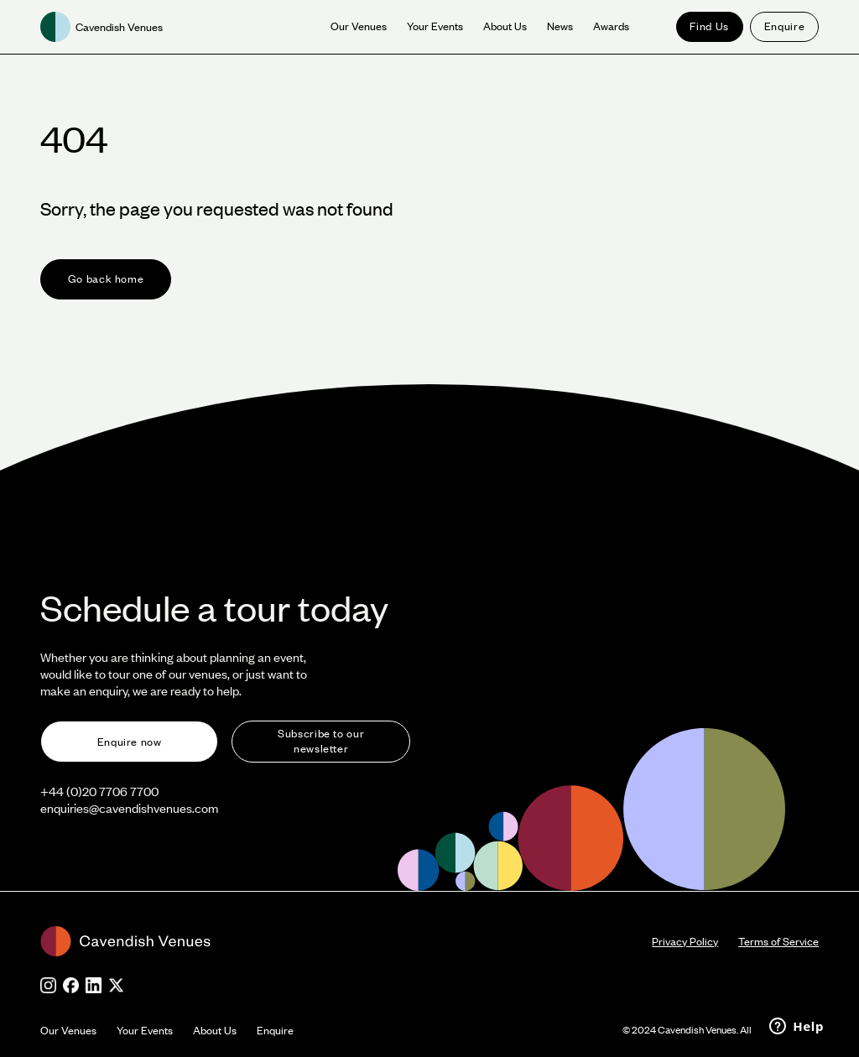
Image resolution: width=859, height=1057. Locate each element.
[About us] (505, 27)
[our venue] (359, 27)
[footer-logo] (346, 941)
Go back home (106, 278)
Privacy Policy (685, 941)
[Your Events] (435, 27)
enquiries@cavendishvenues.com (129, 807)
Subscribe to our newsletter (321, 741)
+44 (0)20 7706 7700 (99, 791)
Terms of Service (778, 941)
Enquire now (129, 741)
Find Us (709, 26)
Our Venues (68, 1030)
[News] (560, 27)
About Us (215, 1030)
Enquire (784, 26)
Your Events (145, 1030)
